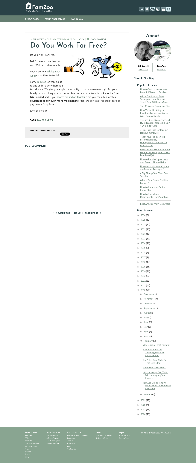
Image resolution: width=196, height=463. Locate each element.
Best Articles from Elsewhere (155, 203)
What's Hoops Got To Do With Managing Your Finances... (155, 375)
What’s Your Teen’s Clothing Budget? (154, 181)
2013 (143, 275)
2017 (143, 257)
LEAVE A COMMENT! (98, 39)
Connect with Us (74, 433)
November (149, 298)
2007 (143, 409)
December (149, 294)
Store (98, 433)
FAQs (27, 438)
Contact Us (71, 449)
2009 (143, 400)
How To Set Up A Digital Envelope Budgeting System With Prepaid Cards (154, 113)
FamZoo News (45, 119)
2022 (143, 233)
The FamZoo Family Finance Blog (39, 11)
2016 (143, 261)
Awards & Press (30, 446)
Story (27, 457)
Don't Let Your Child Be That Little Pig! (154, 361)
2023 (143, 229)
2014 (143, 271)
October (148, 303)
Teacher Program (53, 441)
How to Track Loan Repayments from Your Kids (154, 195)
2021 (143, 238)
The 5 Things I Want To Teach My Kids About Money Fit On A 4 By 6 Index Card (155, 122)
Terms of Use (124, 438)
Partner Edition (52, 435)
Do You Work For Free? (154, 367)
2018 (143, 252)
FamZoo (41, 82)
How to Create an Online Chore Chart (152, 188)
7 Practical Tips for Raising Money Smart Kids (154, 131)
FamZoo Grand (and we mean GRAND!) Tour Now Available (157, 385)
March (147, 336)
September (150, 308)
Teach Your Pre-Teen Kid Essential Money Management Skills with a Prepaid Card (153, 141)
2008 (143, 404)
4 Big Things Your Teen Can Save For (154, 175)
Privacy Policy (124, 435)
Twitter (70, 441)
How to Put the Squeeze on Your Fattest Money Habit (154, 161)
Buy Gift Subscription (104, 435)
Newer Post (62, 212)
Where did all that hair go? (156, 344)
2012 (143, 280)
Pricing (27, 449)
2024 (143, 224)
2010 (143, 289)
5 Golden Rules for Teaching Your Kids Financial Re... (153, 352)
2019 (143, 247)
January (148, 394)
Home (77, 212)
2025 (143, 219)
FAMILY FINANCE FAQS (55, 19)
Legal (121, 433)
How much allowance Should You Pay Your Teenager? (154, 168)
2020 (143, 243)
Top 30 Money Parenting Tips (155, 106)
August (147, 312)
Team (27, 454)
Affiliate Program (53, 438)
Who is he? (143, 69)
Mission (28, 451)
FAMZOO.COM (76, 19)
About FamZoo (31, 433)
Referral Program (53, 443)
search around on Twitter (71, 97)
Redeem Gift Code (102, 438)
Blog (69, 446)
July (146, 317)
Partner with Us (53, 433)
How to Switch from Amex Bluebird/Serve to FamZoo (153, 91)
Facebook (71, 438)
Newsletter (71, 443)
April (146, 331)
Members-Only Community (77, 435)
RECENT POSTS (32, 19)
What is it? (161, 69)
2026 (143, 215)
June (146, 322)
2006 (143, 414)
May (146, 326)
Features (28, 435)
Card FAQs (29, 441)
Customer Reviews (32, 443)
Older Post (93, 212)
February (148, 340)
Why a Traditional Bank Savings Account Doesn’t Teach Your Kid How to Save (154, 99)
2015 (143, 266)
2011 (143, 285)
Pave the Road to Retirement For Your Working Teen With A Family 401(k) (155, 152)
